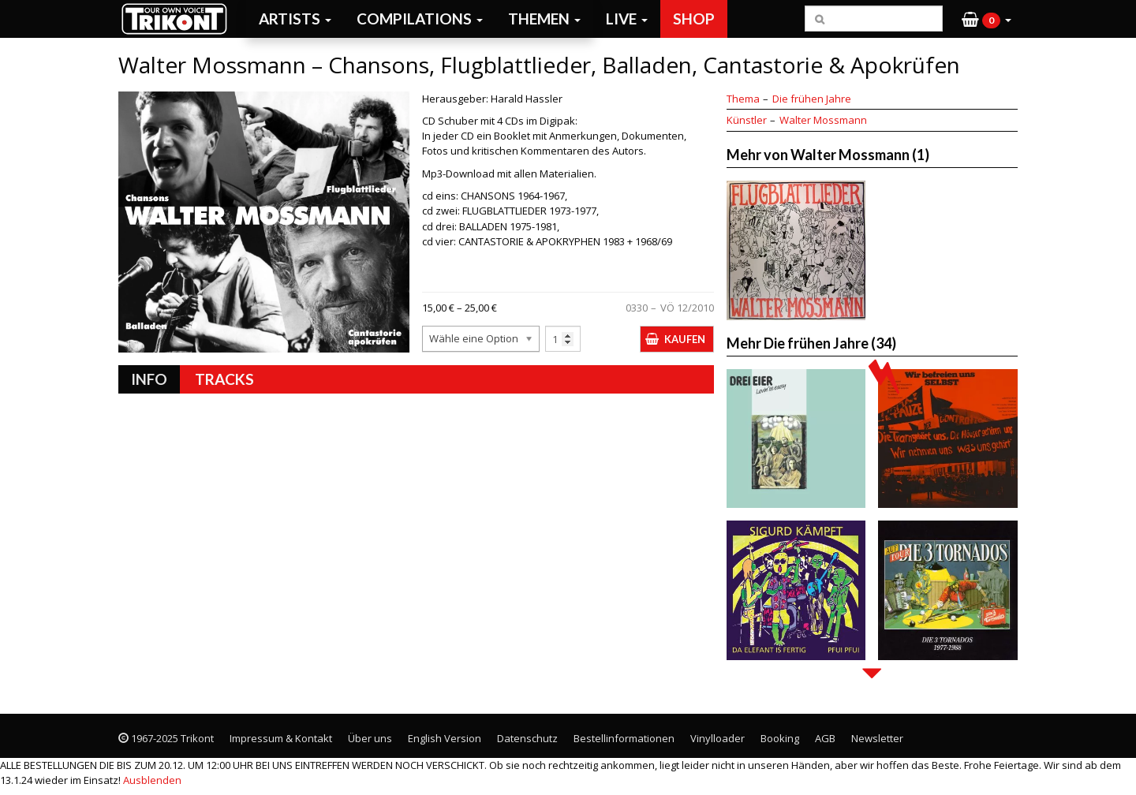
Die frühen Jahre (811, 98)
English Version (444, 738)
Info (149, 379)
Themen (544, 18)
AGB (825, 738)
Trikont (179, 18)
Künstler (747, 120)
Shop (694, 18)
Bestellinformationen (624, 738)
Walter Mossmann (823, 120)
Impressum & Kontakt (281, 738)
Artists (295, 18)
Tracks (224, 379)
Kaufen (684, 339)
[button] (986, 19)
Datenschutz (527, 738)
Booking (779, 738)
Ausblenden (152, 780)
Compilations (420, 18)
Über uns (370, 738)
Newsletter (877, 738)
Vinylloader (717, 738)
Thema (743, 98)
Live (627, 18)
